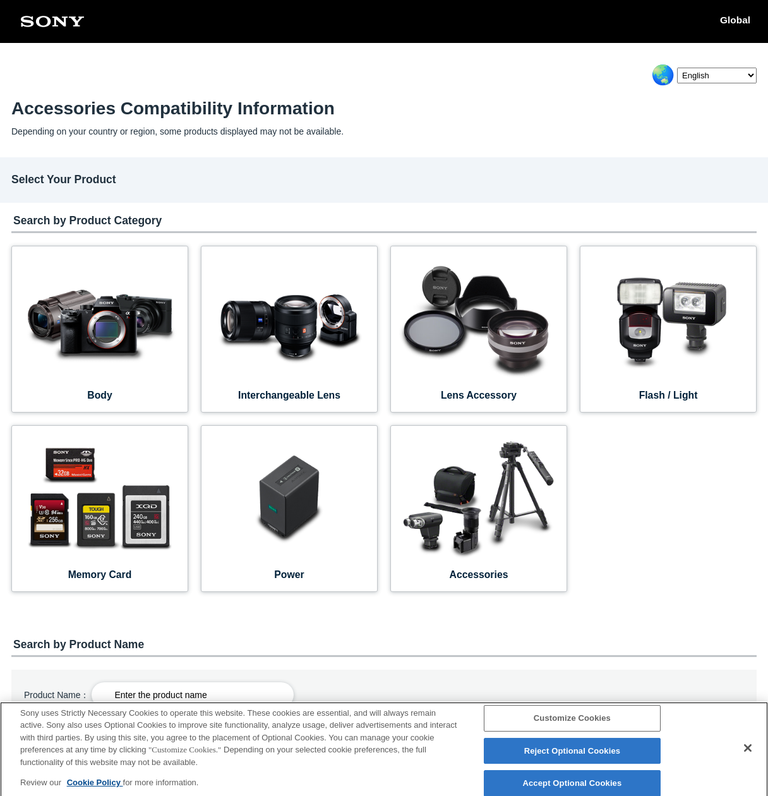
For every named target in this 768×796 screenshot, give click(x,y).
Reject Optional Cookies (572, 758)
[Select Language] (717, 75)
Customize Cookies (572, 725)
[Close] (748, 755)
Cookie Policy (95, 789)
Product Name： (56, 695)
